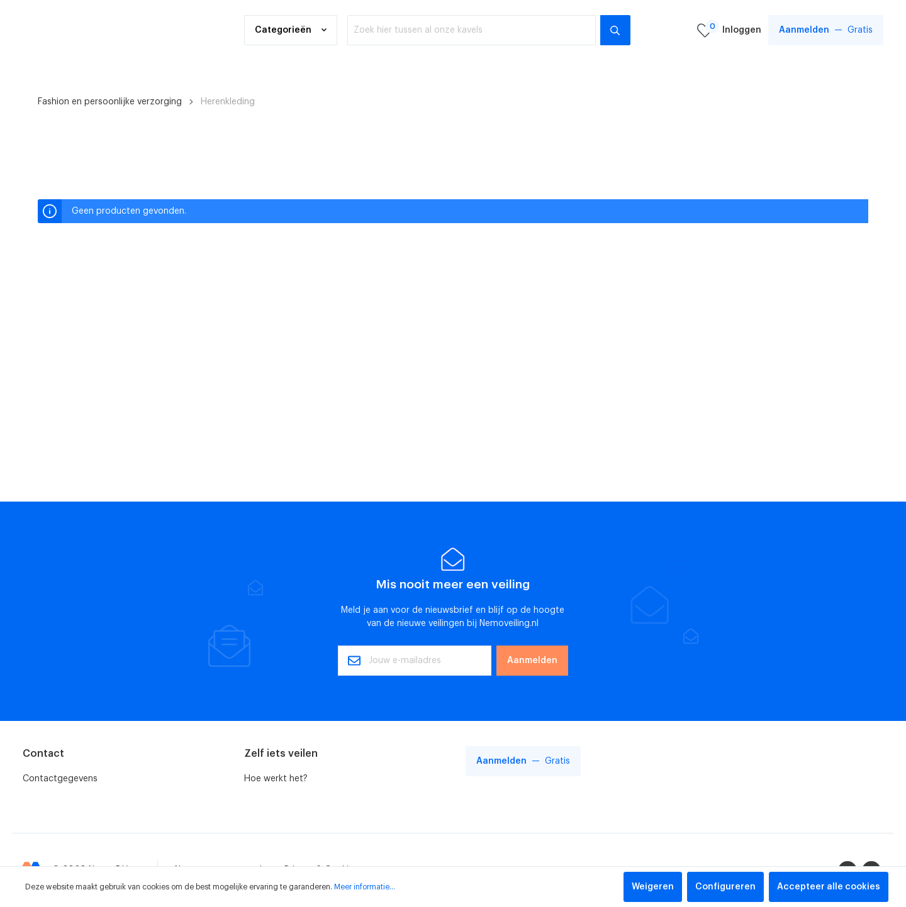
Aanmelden (532, 660)
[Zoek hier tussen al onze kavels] (471, 31)
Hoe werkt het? (276, 778)
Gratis (826, 30)
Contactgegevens (60, 778)
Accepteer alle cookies (828, 886)
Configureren (725, 886)
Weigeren (653, 886)
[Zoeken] (615, 31)
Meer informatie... (364, 887)
